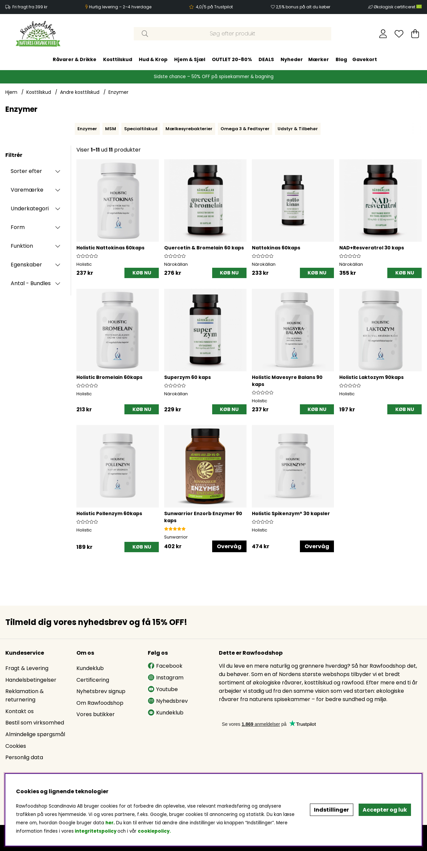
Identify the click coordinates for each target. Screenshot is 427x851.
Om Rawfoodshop (99, 703)
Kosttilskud (117, 59)
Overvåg (229, 546)
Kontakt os (19, 711)
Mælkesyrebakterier (188, 129)
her (109, 823)
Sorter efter (26, 171)
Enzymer (118, 92)
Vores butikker (95, 714)
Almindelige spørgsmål (35, 734)
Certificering (92, 680)
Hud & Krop (153, 59)
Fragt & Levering (26, 668)
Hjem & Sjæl (189, 59)
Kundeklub (90, 668)
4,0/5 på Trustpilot (214, 7)
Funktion (22, 246)
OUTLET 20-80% (232, 59)
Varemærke (27, 190)
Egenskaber (26, 264)
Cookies (15, 746)
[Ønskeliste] (399, 34)
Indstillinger (331, 810)
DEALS (266, 59)
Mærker (318, 59)
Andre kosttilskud (79, 92)
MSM (110, 129)
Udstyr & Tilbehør (298, 129)
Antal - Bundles (31, 283)
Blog (341, 59)
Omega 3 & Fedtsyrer (245, 129)
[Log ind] (383, 34)
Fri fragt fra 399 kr (29, 7)
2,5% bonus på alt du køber (303, 7)
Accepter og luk (385, 810)
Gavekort (364, 59)
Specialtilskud (140, 129)
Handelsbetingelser (30, 680)
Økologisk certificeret (398, 7)
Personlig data (24, 757)
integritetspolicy (95, 831)
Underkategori (30, 208)
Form (18, 227)
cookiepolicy (153, 831)
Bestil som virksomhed (34, 722)
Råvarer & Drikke (74, 59)
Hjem (11, 92)
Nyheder (292, 59)
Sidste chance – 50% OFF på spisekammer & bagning (214, 76)
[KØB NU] (141, 273)
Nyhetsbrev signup (100, 691)
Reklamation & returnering (24, 695)
